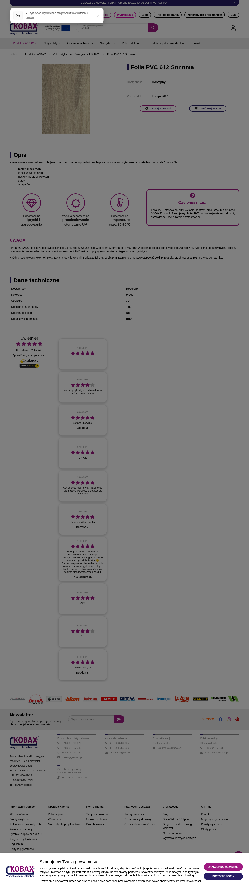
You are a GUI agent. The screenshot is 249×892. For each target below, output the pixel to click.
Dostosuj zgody (223, 876)
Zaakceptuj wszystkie (223, 867)
